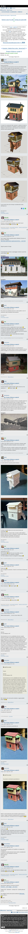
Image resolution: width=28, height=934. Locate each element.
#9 (1, 441)
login (11, 26)
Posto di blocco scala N (14, 51)
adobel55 (12, 53)
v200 (5, 321)
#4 (1, 308)
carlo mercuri (6, 342)
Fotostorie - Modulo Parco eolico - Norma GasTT (14, 48)
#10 (1, 460)
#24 (1, 883)
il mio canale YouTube (14, 227)
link (10, 31)
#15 (1, 613)
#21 (1, 827)
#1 (1, 63)
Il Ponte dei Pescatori (5, 228)
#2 (1, 221)
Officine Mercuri (10, 619)
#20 (1, 771)
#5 (1, 325)
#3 (1, 236)
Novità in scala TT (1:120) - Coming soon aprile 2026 (14, 19)
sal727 (5, 59)
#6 (1, 345)
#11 (1, 549)
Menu (4, 6)
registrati (15, 26)
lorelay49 (16, 53)
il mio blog (11, 716)
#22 (1, 847)
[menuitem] (3, 8)
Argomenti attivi (13, 15)
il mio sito (2, 316)
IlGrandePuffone (7, 843)
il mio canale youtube (5, 213)
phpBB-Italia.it (17, 932)
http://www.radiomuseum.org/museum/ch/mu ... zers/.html (13, 241)
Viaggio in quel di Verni (23, 227)
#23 (1, 868)
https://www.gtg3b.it (12, 902)
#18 (1, 710)
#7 (1, 384)
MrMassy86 (7, 53)
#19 (1, 724)
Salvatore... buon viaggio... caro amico (9, 886)
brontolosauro (6, 395)
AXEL (5, 706)
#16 (1, 627)
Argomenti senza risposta (5, 15)
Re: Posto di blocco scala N (11, 219)
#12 (1, 566)
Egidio (5, 381)
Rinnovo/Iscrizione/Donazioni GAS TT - (14, 42)
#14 (1, 598)
